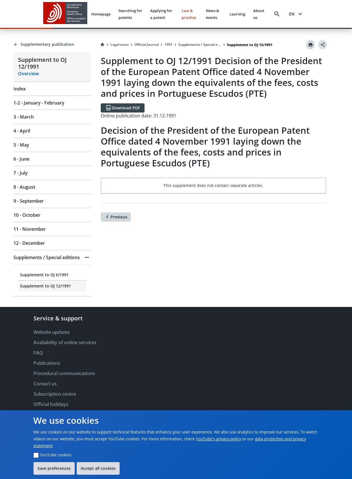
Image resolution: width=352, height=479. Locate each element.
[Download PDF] (123, 108)
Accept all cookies (98, 468)
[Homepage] (102, 44)
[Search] (277, 14)
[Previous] (116, 217)
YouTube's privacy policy (218, 438)
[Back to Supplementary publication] (52, 44)
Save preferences (54, 468)
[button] (52, 257)
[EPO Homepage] (65, 14)
